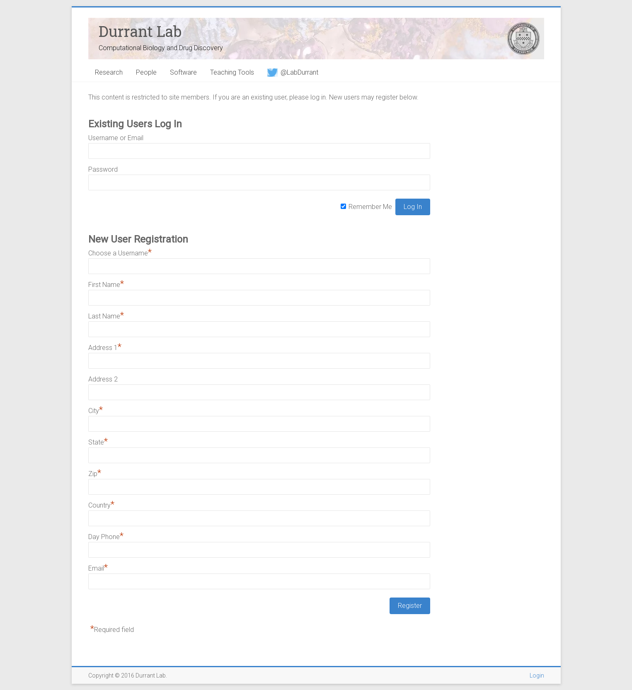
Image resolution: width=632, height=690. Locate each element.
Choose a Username (120, 253)
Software (183, 72)
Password (103, 169)
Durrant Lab (140, 31)
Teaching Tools (232, 72)
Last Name (106, 316)
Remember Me (370, 207)
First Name (106, 285)
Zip (94, 474)
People (146, 72)
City (95, 411)
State (98, 442)
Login (537, 675)
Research (109, 72)
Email (98, 568)
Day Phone (105, 537)
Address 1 (104, 348)
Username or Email (115, 138)
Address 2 (103, 379)
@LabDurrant (292, 72)
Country (101, 505)
